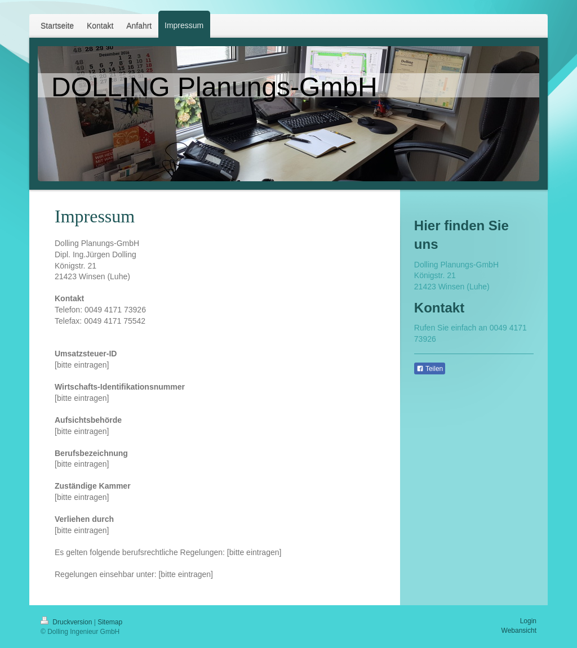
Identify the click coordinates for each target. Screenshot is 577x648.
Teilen (429, 369)
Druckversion (67, 622)
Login (528, 621)
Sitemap (109, 622)
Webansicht (518, 630)
